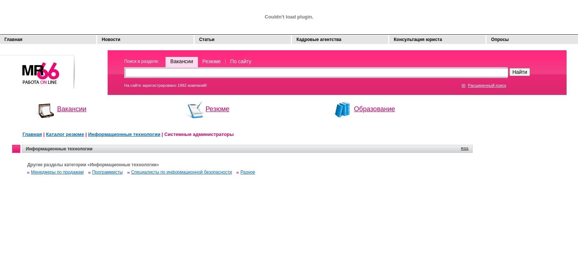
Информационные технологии (124, 134)
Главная (13, 39)
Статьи (207, 39)
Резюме (211, 61)
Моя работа (37, 69)
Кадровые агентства (318, 39)
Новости (111, 39)
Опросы (500, 39)
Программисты (107, 172)
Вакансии (181, 61)
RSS (465, 148)
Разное (247, 172)
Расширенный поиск (487, 85)
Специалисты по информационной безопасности (181, 172)
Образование (374, 109)
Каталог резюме (65, 134)
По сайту (240, 61)
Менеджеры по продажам (57, 172)
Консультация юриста (418, 39)
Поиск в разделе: (141, 61)
